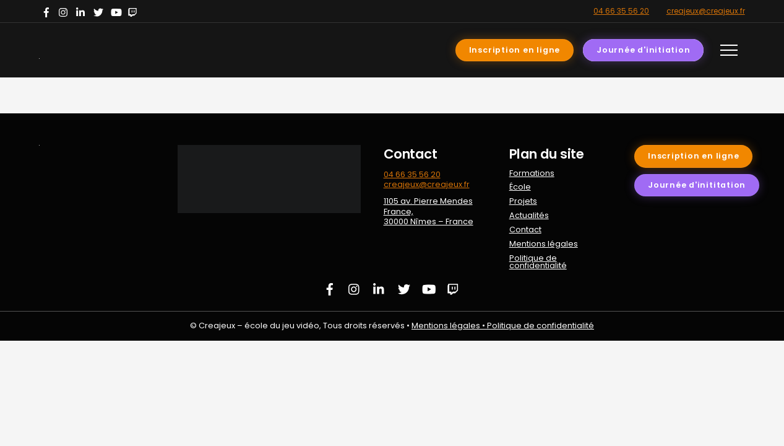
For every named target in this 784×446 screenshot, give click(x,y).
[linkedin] (379, 288)
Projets (523, 201)
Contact (525, 229)
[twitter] (404, 288)
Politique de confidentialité (538, 262)
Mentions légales (543, 243)
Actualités (529, 215)
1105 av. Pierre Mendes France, (428, 206)
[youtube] (428, 288)
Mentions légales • (449, 325)
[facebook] (329, 288)
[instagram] (354, 288)
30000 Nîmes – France (428, 221)
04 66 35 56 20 (621, 11)
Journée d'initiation (643, 50)
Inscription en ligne (514, 50)
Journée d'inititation (697, 185)
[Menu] (728, 50)
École (520, 186)
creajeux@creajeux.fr (705, 11)
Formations (531, 173)
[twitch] (453, 288)
